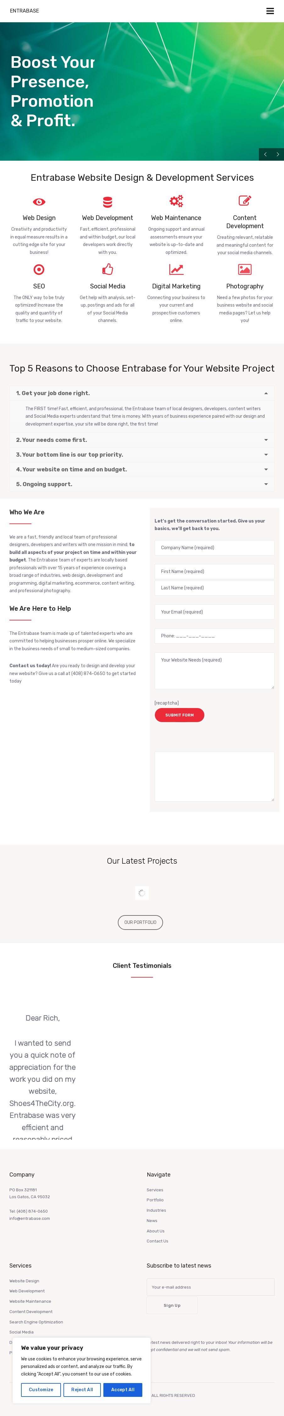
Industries (156, 1210)
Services (155, 1190)
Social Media (21, 1332)
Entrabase (24, 11)
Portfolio (155, 1200)
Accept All (122, 1389)
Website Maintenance (30, 1301)
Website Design (24, 1281)
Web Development (27, 1291)
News (152, 1220)
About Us (156, 1231)
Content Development (30, 1311)
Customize (41, 1389)
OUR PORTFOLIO (140, 922)
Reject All (82, 1389)
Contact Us (157, 1241)
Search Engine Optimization (36, 1322)
